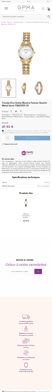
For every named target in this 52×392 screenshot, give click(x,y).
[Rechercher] (26, 16)
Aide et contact (6, 1)
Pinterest (21, 111)
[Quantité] (7, 138)
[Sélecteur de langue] (48, 1)
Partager (11, 111)
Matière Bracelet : (8, 186)
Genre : (5, 182)
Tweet (16, 111)
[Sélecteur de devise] (29, 1)
